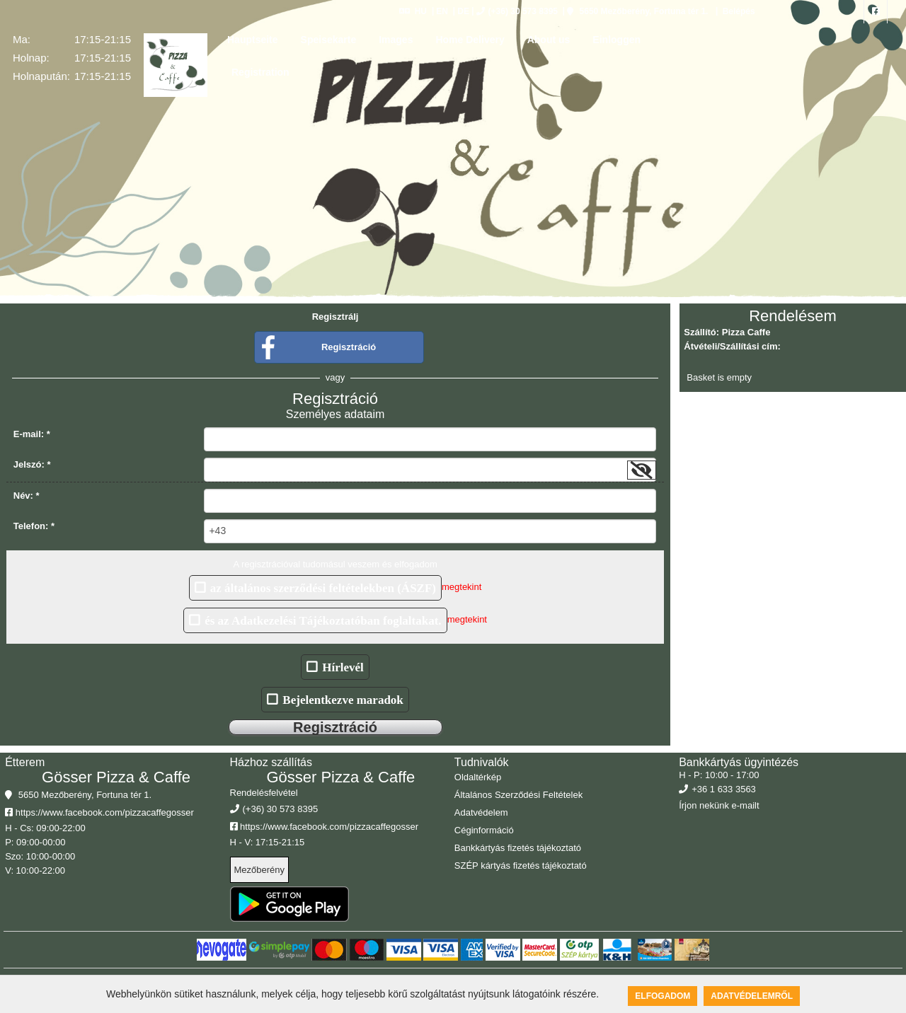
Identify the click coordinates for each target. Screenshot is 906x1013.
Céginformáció (484, 830)
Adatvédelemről (752, 996)
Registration (260, 72)
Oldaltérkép (477, 777)
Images (396, 39)
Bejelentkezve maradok (342, 699)
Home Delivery (469, 39)
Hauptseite (252, 39)
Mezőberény (259, 869)
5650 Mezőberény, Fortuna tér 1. (637, 11)
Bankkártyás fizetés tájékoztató (517, 848)
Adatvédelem (481, 812)
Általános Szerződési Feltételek (518, 794)
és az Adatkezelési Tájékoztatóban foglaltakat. (323, 620)
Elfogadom (662, 996)
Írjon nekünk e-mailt (719, 805)
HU (413, 11)
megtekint (461, 587)
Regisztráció (348, 347)
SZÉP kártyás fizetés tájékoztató (520, 865)
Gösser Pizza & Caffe (116, 777)
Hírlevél (343, 667)
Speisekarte (329, 39)
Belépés (737, 11)
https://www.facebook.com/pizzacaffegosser (99, 812)
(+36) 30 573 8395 (517, 11)
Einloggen (616, 39)
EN (442, 11)
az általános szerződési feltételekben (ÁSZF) (323, 587)
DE (463, 11)
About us (548, 39)
